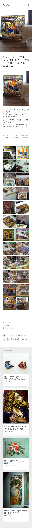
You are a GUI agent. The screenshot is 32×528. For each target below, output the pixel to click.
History (7, 325)
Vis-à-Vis (6, 5)
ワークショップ (9, 328)
